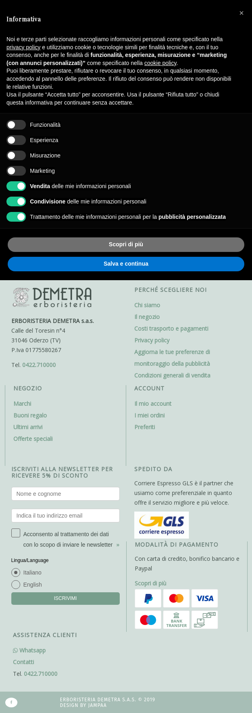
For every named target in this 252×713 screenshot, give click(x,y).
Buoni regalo (30, 415)
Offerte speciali (33, 438)
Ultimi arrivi (27, 427)
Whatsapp (29, 650)
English (32, 584)
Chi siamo (147, 305)
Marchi (22, 403)
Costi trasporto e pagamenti (171, 328)
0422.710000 (39, 365)
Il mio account (153, 403)
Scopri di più (150, 583)
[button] (241, 12)
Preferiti (144, 427)
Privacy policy (151, 340)
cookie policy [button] (160, 63)
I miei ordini (149, 415)
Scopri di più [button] (126, 244)
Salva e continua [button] (126, 263)
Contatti (23, 662)
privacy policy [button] (23, 47)
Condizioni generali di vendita (172, 375)
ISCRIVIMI (65, 598)
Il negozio (147, 317)
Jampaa (97, 705)
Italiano (32, 572)
